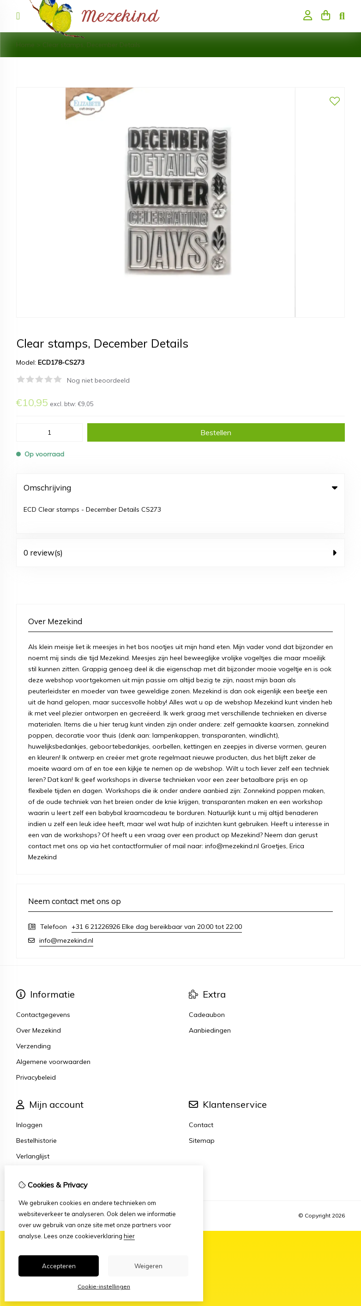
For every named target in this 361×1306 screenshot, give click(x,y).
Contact (201, 1093)
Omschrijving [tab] (180, 487)
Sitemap (202, 1109)
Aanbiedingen (210, 998)
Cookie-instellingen (104, 1286)
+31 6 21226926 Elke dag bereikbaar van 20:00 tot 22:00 (157, 895)
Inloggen (29, 1093)
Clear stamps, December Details (91, 45)
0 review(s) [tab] (180, 521)
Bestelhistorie (36, 1109)
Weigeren (148, 1266)
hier (129, 1236)
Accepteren (59, 1266)
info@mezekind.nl (66, 908)
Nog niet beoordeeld (98, 380)
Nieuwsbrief (34, 1140)
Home (25, 45)
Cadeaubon (207, 983)
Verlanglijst (32, 1124)
